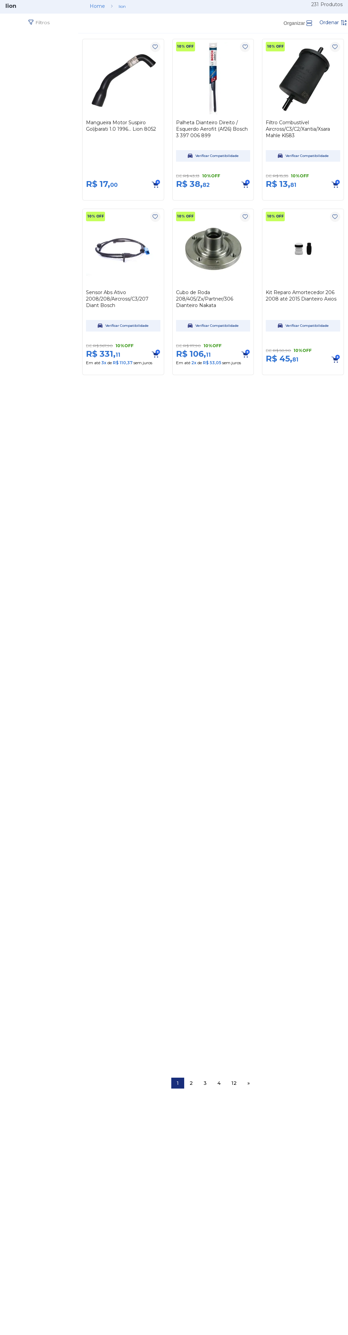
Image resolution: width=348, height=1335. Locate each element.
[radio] (297, 23)
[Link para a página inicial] (97, 6)
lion (122, 6)
